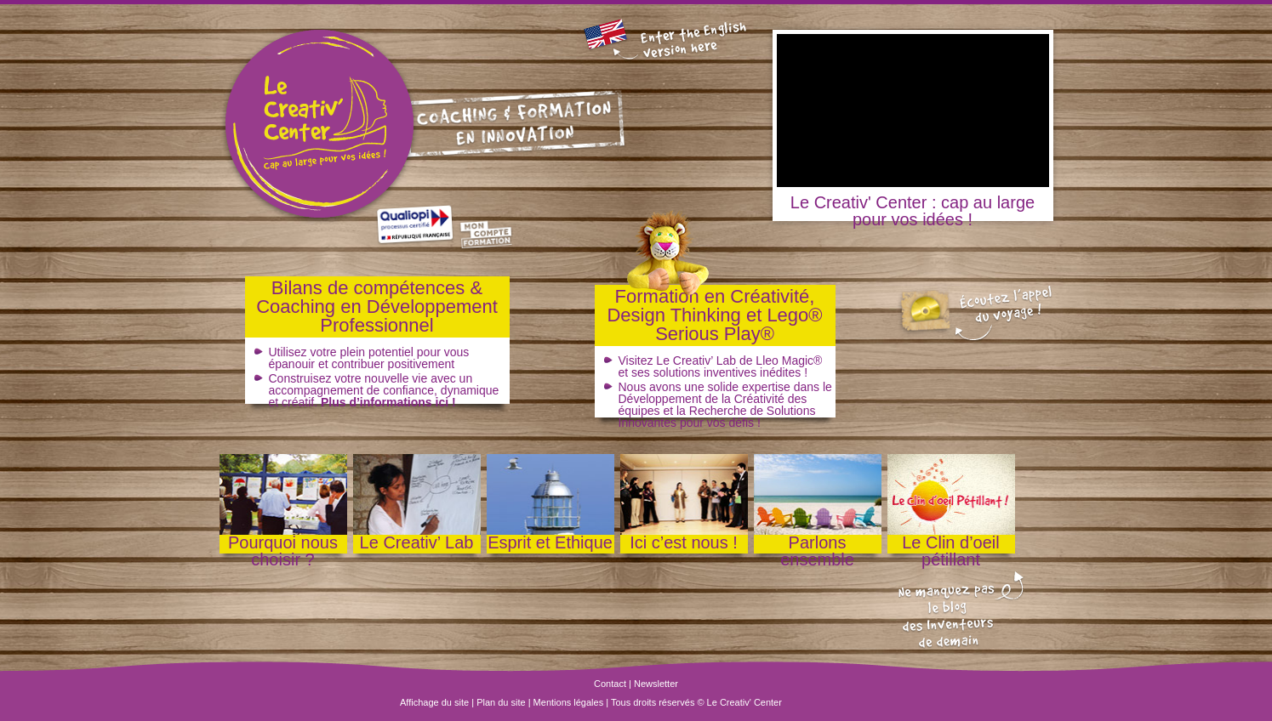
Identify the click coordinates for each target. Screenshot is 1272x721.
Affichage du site (434, 702)
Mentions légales (568, 702)
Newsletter (656, 683)
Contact (610, 683)
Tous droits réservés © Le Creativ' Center (696, 702)
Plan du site (500, 702)
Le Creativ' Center (305, 125)
